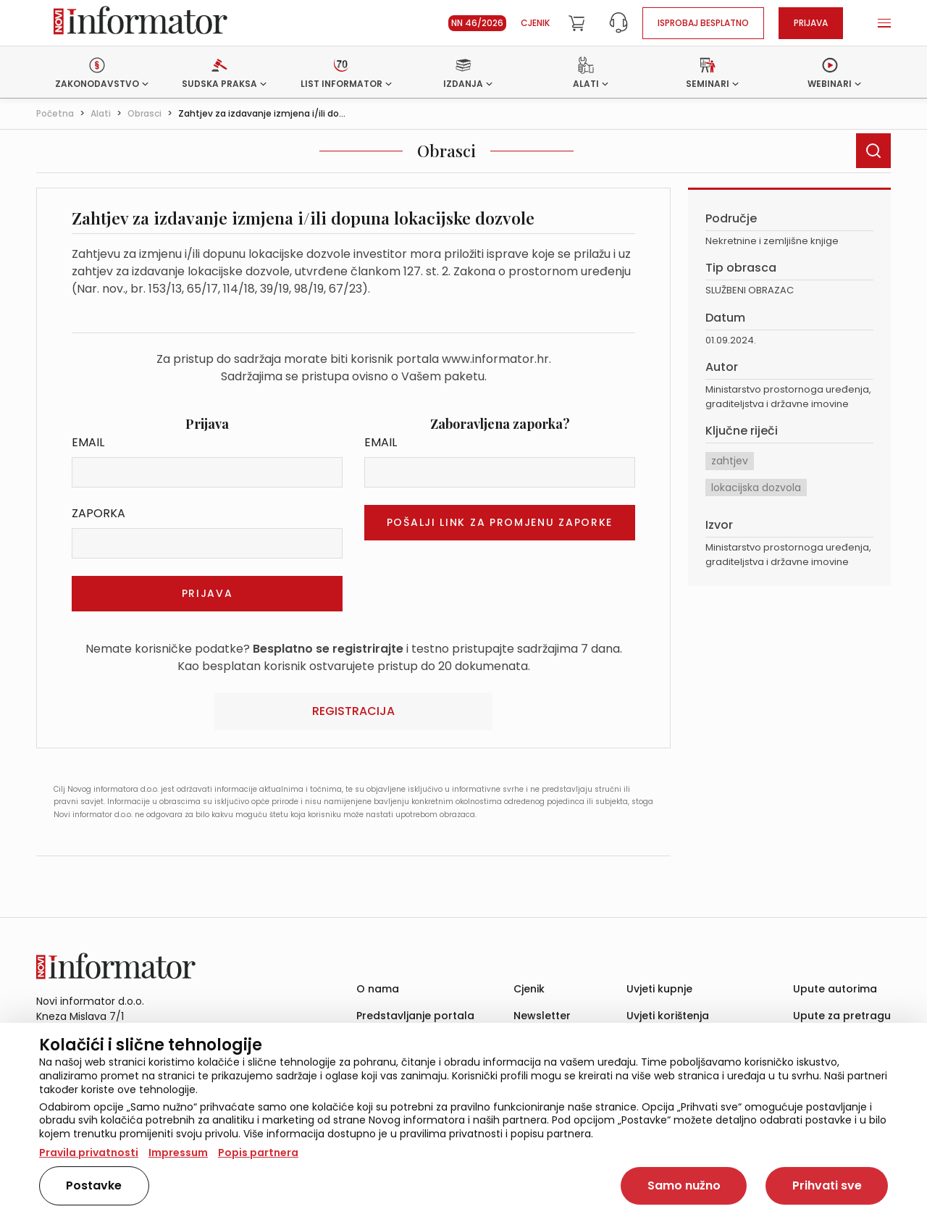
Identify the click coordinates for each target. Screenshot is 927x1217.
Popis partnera (258, 1152)
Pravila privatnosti (88, 1152)
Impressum (178, 1152)
